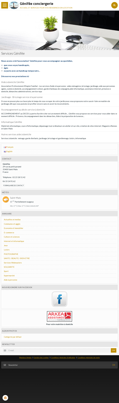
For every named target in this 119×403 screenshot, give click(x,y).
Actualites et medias (12, 219)
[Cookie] (5, 398)
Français (8, 147)
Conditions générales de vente (89, 358)
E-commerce (9, 232)
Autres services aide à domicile (16, 134)
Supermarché (9, 275)
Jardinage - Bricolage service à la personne (22, 97)
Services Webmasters (13, 263)
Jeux (6, 245)
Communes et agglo (12, 224)
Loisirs (7, 250)
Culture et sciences (12, 237)
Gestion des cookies (41, 358)
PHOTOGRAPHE (11, 254)
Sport (6, 271)
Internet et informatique (14, 241)
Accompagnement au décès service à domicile (23, 109)
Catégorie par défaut (12, 337)
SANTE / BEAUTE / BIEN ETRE (17, 258)
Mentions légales (25, 358)
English (8, 151)
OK (113, 350)
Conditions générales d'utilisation (63, 358)
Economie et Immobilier (13, 228)
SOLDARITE (9, 267)
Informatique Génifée (11, 122)
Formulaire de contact (13, 185)
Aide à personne (10, 280)
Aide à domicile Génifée (12, 82)
